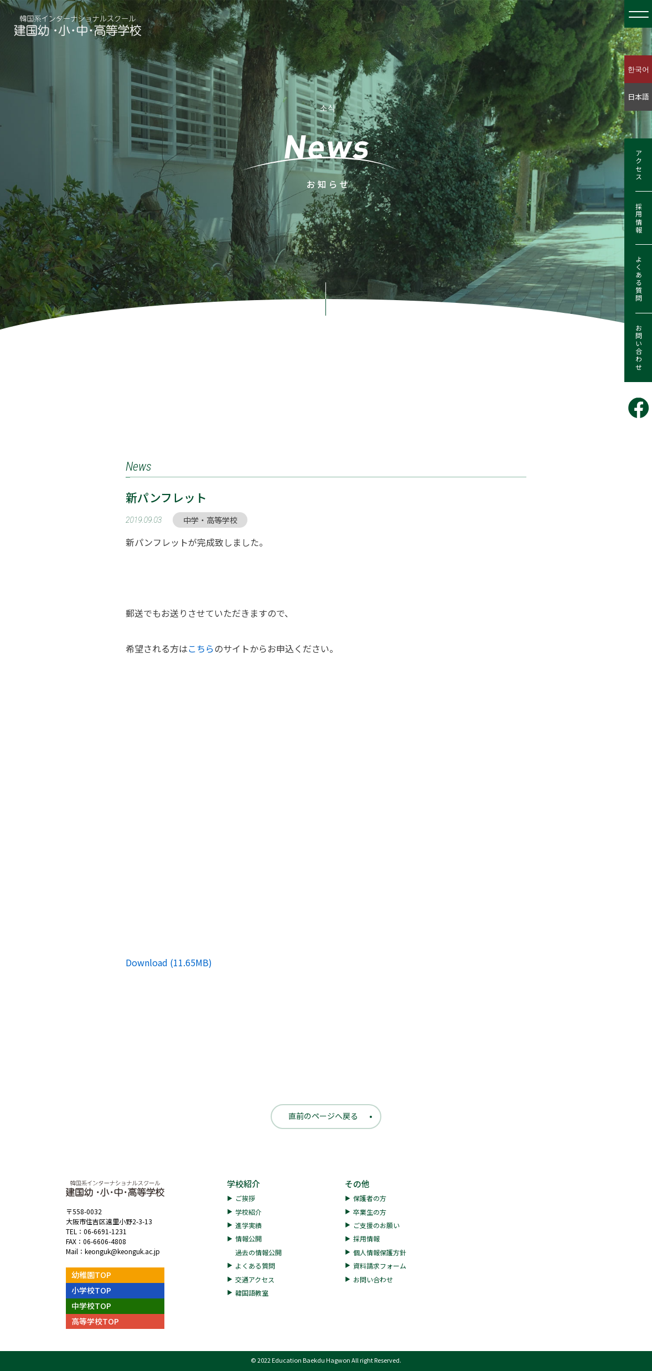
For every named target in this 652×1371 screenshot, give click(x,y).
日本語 (638, 96)
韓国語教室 (251, 1292)
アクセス (638, 165)
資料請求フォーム (379, 1265)
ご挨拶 (245, 1198)
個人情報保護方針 (379, 1252)
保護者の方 (369, 1198)
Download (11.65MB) (169, 962)
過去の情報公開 (258, 1252)
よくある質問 (638, 279)
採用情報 (638, 218)
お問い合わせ (638, 347)
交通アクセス (255, 1279)
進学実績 (248, 1225)
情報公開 (248, 1238)
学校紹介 (243, 1183)
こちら (201, 648)
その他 (357, 1183)
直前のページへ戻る (323, 1115)
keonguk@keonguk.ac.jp (122, 1251)
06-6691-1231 (105, 1231)
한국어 (638, 69)
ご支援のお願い (376, 1225)
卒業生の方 (369, 1212)
